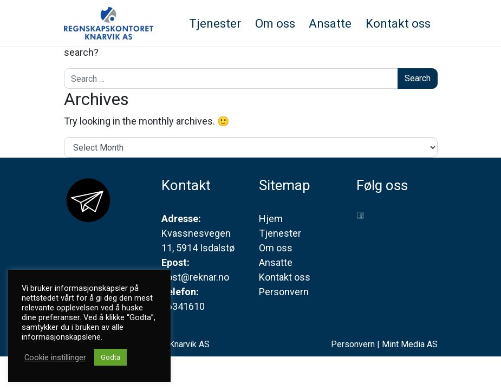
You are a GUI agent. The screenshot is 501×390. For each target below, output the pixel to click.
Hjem (271, 218)
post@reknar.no (195, 277)
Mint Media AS (410, 344)
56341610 (183, 306)
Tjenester (280, 233)
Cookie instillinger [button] (55, 357)
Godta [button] (110, 357)
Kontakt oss (284, 277)
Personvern (284, 291)
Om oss (275, 247)
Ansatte (275, 262)
